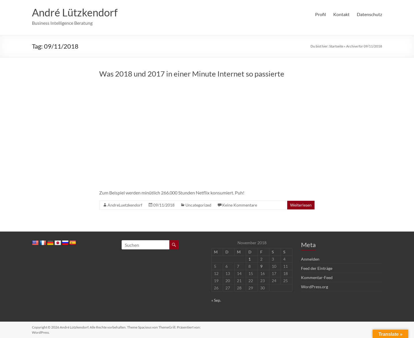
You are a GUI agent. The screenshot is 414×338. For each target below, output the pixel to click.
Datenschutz (369, 14)
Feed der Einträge (316, 268)
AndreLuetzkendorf (125, 205)
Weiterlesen (301, 205)
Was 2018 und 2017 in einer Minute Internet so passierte (191, 73)
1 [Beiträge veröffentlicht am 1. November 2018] (249, 259)
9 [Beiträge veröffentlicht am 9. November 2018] (261, 266)
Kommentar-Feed (317, 277)
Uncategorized (198, 205)
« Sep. (216, 300)
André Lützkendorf (75, 12)
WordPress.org (314, 286)
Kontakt (341, 14)
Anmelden (310, 259)
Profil (320, 14)
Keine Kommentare (239, 205)
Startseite (336, 46)
